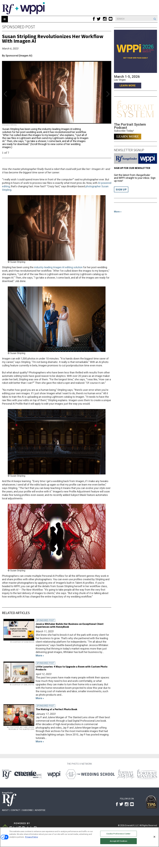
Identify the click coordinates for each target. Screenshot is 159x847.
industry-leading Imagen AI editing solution (58, 267)
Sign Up (121, 189)
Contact (15, 810)
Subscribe (27, 810)
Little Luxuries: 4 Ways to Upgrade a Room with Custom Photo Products (71, 668)
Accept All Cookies (118, 841)
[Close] (154, 837)
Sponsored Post (18, 26)
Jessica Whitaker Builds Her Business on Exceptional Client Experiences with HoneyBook (70, 625)
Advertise (40, 810)
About (5, 810)
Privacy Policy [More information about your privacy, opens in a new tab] (31, 837)
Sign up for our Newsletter (132, 168)
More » (117, 211)
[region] (79, 837)
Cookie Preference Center (118, 834)
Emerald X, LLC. (132, 825)
